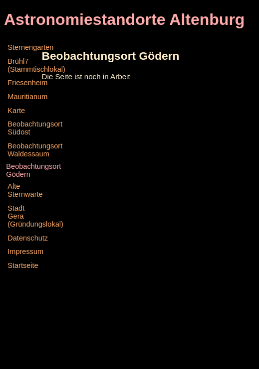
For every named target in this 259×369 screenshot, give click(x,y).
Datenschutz (23, 238)
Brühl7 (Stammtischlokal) (23, 65)
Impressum (23, 251)
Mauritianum (23, 97)
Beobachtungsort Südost (23, 128)
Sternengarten (23, 47)
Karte (16, 111)
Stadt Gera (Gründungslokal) (23, 216)
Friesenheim (23, 83)
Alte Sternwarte (23, 190)
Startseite (22, 265)
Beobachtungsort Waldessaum (23, 150)
